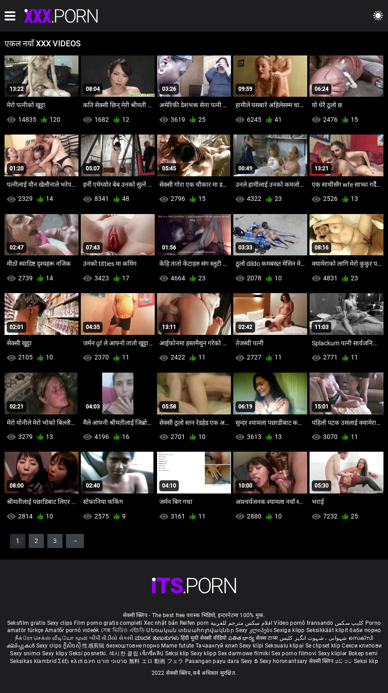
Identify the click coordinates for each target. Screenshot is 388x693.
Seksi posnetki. (89, 653)
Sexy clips (60, 623)
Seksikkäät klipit (327, 630)
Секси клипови (362, 646)
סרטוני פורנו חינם (105, 661)
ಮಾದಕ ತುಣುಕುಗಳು (158, 638)
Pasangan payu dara (213, 661)
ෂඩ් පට (344, 661)
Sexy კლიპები (255, 630)
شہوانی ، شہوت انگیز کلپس (314, 638)
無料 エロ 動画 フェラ (156, 661)
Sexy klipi (252, 646)
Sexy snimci (26, 653)
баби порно (365, 630)
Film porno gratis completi (108, 623)
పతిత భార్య (242, 638)
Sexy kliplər (333, 653)
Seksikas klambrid (34, 661)
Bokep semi (363, 653)
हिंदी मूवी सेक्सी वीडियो (204, 638)
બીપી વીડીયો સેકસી (111, 638)
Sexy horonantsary (284, 661)
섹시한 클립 (124, 653)
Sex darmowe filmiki (244, 653)
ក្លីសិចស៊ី (73, 646)
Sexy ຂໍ (250, 661)
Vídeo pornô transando (303, 623)
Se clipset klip (323, 646)
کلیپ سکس (349, 623)
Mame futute (177, 646)
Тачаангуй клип (218, 646)
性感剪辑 (94, 646)
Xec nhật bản (161, 623)
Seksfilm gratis (26, 623)
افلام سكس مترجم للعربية (242, 623)
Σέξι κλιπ (71, 661)
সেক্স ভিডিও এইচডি (123, 630)
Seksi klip (178, 653)
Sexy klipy (55, 653)
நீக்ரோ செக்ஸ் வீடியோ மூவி (51, 638)
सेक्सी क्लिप (322, 661)
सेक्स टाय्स (267, 638)
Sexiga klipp (290, 630)
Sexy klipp (204, 653)
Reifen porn (194, 623)
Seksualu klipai (285, 646)
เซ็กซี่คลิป (152, 653)
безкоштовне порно (133, 646)
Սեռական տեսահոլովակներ (191, 630)
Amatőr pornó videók (72, 630)
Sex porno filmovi (293, 653)
